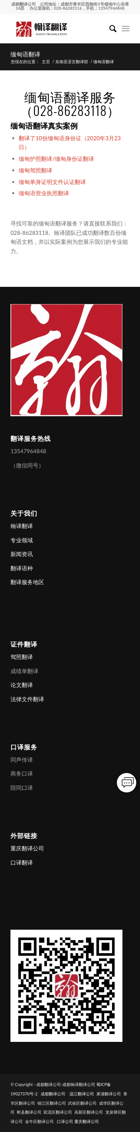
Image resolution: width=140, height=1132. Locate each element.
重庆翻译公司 (27, 848)
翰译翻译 (21, 525)
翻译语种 (21, 568)
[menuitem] (109, 28)
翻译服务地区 (27, 582)
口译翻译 (21, 862)
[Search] (109, 28)
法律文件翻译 (27, 699)
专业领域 (21, 540)
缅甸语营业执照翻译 (44, 193)
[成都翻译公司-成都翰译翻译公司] (58, 28)
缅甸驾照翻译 (35, 170)
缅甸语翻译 (25, 53)
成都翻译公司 (23, 3)
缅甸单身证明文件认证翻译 (52, 181)
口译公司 (65, 1121)
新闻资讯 (21, 553)
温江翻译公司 (81, 1093)
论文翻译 (21, 684)
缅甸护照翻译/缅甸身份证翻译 (56, 158)
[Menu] (126, 28)
